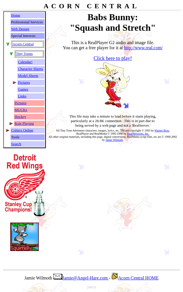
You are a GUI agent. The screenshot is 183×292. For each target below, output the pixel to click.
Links (22, 96)
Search (16, 144)
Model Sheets (28, 75)
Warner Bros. (162, 130)
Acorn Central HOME (134, 277)
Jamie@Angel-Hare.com (81, 277)
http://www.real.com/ (143, 47)
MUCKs (21, 110)
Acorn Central (23, 44)
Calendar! (25, 62)
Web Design (20, 29)
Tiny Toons (24, 54)
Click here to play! (112, 58)
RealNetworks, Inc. (138, 133)
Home (15, 15)
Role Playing (24, 123)
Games (23, 89)
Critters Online (22, 130)
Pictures (24, 82)
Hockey (20, 116)
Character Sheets (30, 69)
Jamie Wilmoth (114, 139)
